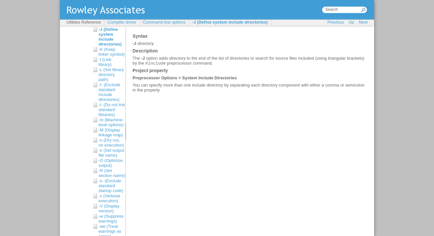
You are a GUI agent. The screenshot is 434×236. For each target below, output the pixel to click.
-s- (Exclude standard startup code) (111, 185)
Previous (335, 22)
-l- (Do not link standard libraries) (112, 109)
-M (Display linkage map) (111, 132)
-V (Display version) (109, 208)
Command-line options (164, 22)
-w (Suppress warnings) (111, 219)
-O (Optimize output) (111, 163)
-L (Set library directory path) (111, 74)
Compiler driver (122, 22)
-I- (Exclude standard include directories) (109, 92)
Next (363, 22)
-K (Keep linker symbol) (112, 52)
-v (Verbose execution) (109, 198)
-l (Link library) (105, 62)
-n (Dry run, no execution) (111, 143)
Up (351, 22)
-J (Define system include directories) (230, 22)
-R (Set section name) (112, 173)
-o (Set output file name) (111, 153)
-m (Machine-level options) (111, 122)
